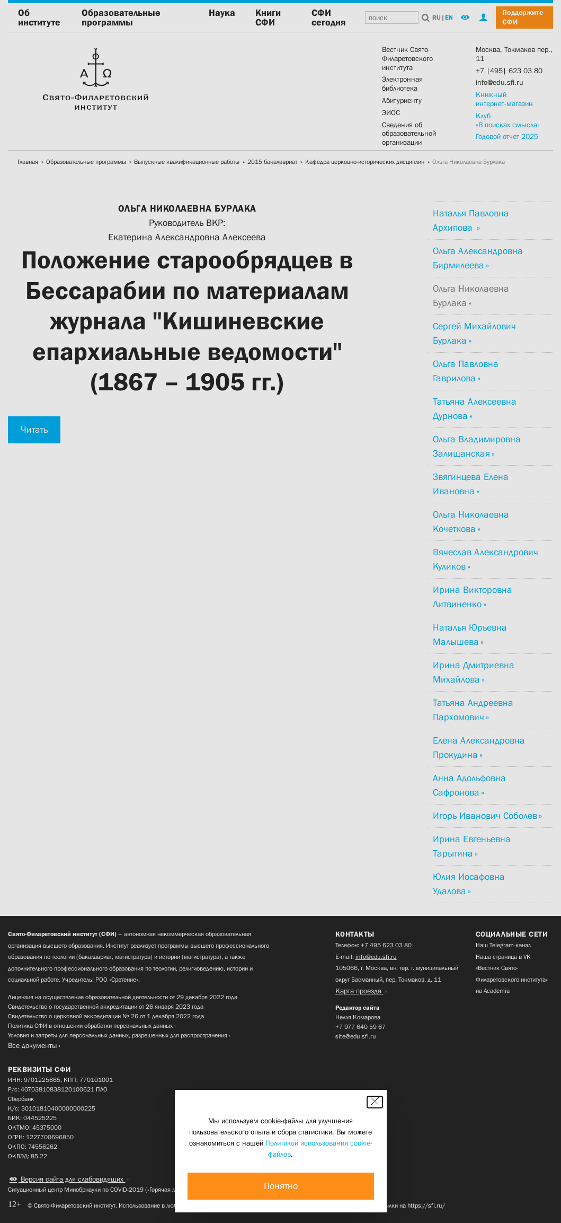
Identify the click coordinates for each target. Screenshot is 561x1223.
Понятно (281, 1186)
